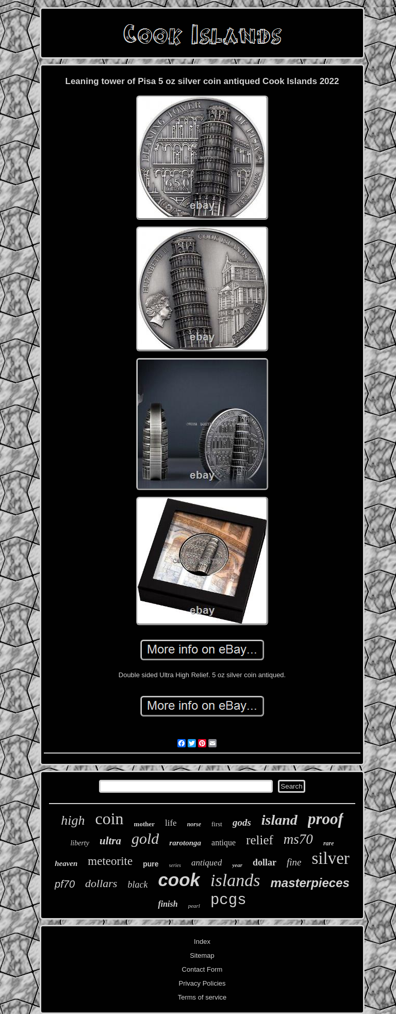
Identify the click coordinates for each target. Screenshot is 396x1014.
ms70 (298, 839)
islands (235, 880)
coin (109, 818)
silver (330, 858)
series (175, 865)
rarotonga (185, 843)
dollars (101, 883)
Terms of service (202, 997)
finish (167, 903)
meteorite (110, 861)
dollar (264, 862)
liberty (79, 843)
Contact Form (202, 969)
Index (202, 941)
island (279, 820)
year (237, 865)
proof (325, 819)
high (73, 820)
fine (294, 862)
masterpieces (309, 883)
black (137, 884)
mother (144, 824)
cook (179, 880)
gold (145, 838)
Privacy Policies (201, 983)
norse (194, 824)
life (171, 823)
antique (223, 842)
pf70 (65, 884)
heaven (66, 863)
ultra (110, 841)
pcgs (228, 900)
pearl (194, 906)
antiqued (206, 863)
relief (259, 840)
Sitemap (202, 955)
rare (328, 843)
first (216, 824)
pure (150, 864)
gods (242, 822)
